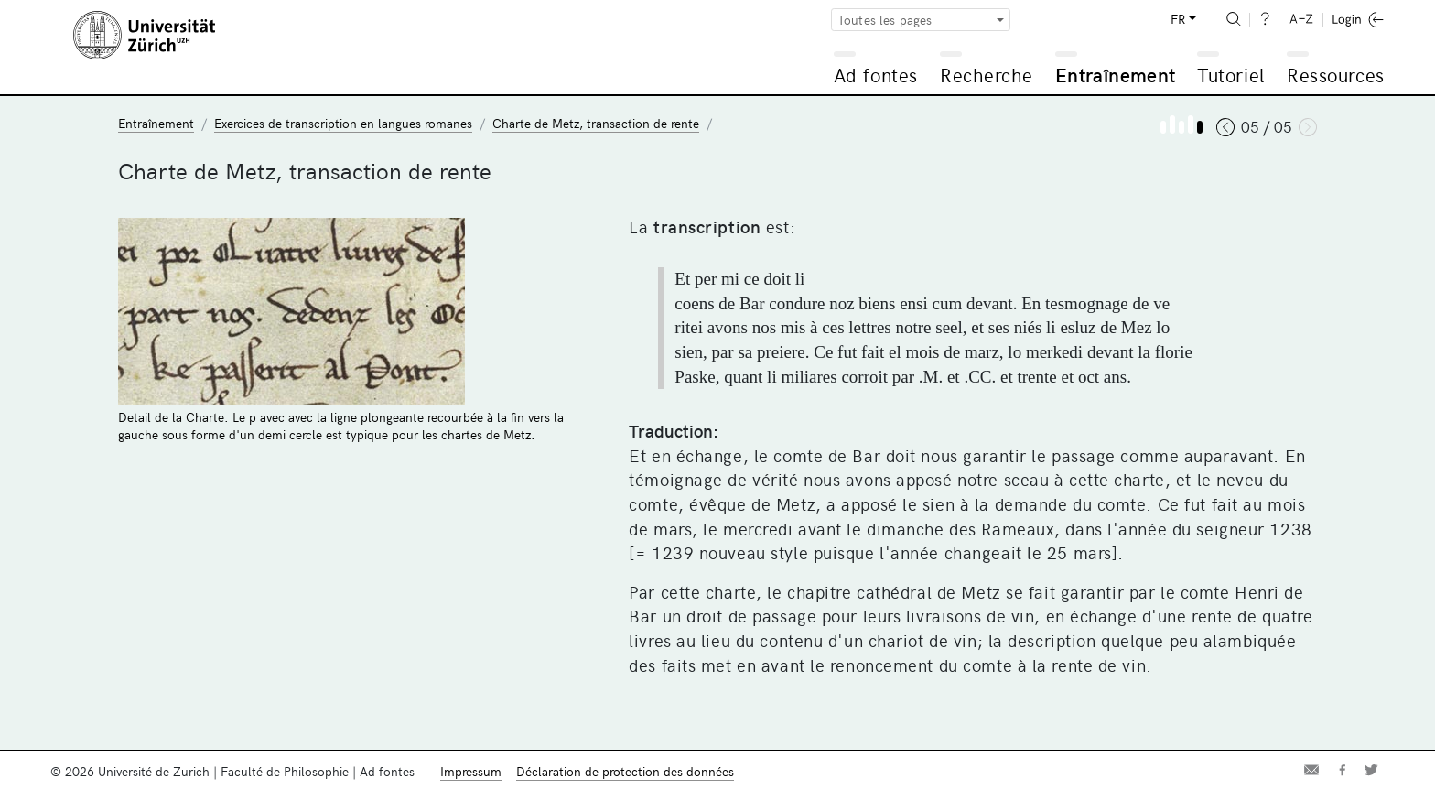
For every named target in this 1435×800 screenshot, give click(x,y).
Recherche (986, 74)
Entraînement (1115, 74)
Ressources (1335, 74)
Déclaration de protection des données (625, 771)
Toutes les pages (885, 19)
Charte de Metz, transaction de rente (595, 123)
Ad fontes (876, 74)
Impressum (471, 771)
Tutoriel (1230, 74)
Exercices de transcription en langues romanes (343, 123)
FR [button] (1178, 18)
